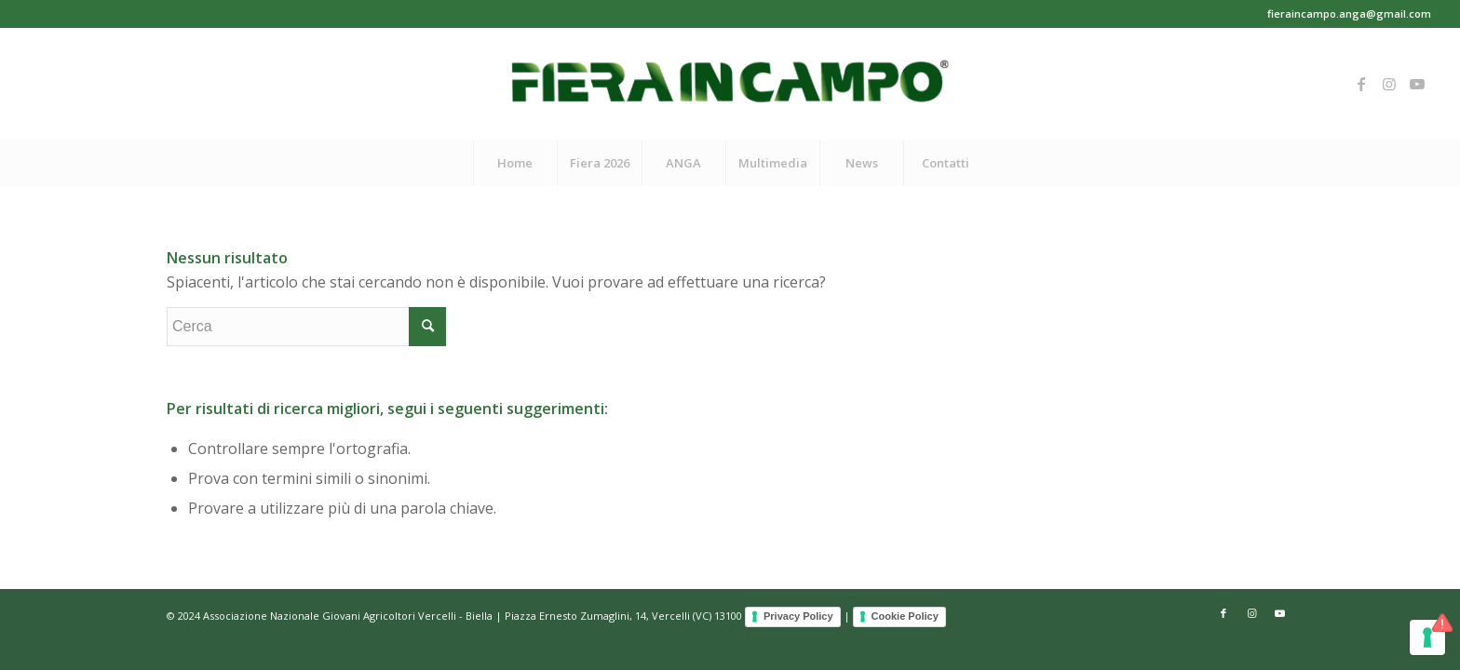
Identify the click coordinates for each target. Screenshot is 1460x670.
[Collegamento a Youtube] (1417, 84)
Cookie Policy (905, 616)
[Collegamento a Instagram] (1389, 84)
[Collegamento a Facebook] (1361, 84)
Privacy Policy (798, 616)
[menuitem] (515, 163)
